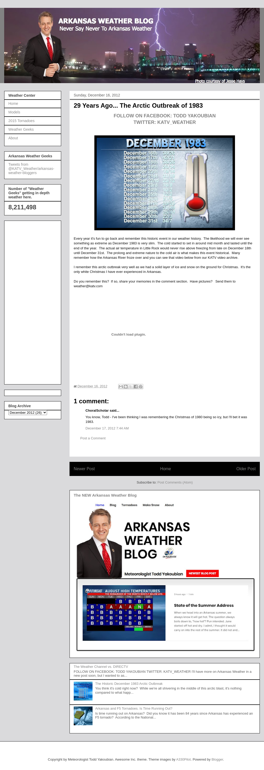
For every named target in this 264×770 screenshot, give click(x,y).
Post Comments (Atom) (175, 482)
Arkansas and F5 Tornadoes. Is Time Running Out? (133, 708)
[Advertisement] (29, 301)
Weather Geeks (21, 129)
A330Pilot (183, 759)
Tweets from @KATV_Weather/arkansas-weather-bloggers (31, 168)
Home (165, 469)
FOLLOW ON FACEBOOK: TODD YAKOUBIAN (165, 115)
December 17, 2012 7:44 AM (107, 428)
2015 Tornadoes (21, 121)
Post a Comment (93, 438)
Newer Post (84, 469)
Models (14, 112)
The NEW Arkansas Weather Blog (105, 495)
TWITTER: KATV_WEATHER (165, 122)
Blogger (217, 759)
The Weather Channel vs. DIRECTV (101, 667)
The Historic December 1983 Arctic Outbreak (129, 684)
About (13, 138)
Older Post (246, 469)
